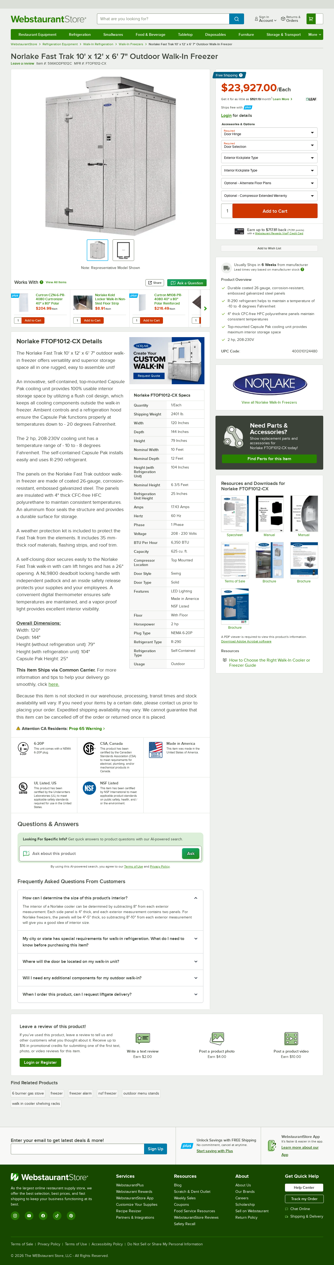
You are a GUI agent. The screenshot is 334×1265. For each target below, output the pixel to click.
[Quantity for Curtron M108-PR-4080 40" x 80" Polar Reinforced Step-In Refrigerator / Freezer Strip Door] (136, 320)
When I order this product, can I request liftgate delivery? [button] (77, 994)
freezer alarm (80, 1093)
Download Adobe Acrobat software (246, 641)
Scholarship (245, 1205)
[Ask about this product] (110, 853)
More (314, 34)
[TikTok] (57, 1215)
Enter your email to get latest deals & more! (57, 1140)
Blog (178, 1185)
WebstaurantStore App (135, 1198)
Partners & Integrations (135, 1217)
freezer (57, 1093)
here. (53, 684)
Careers (242, 1198)
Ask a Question (187, 283)
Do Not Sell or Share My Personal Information (165, 1244)
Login (226, 115)
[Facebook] (43, 1215)
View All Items (56, 282)
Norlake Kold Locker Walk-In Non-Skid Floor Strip (110, 299)
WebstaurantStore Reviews (196, 1217)
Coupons (181, 1205)
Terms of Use (133, 866)
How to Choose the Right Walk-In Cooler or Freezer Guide (269, 663)
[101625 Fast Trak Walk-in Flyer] (234, 608)
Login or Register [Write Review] (40, 1062)
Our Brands (245, 1192)
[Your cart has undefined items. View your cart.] (315, 18)
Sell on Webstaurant (252, 1211)
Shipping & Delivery (304, 1216)
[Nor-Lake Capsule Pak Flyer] (304, 562)
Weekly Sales (185, 1198)
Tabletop (185, 34)
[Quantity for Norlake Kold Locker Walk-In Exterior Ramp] (195, 320)
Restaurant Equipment (37, 34)
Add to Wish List (269, 248)
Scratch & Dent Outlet (192, 1192)
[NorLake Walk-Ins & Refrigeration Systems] (269, 562)
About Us (243, 1185)
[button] (97, 250)
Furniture (246, 34)
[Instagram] (15, 1215)
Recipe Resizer (128, 1211)
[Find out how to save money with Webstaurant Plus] (16, 296)
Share (155, 283)
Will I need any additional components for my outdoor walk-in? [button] (82, 978)
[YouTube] (29, 1215)
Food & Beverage (150, 34)
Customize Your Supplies (137, 1205)
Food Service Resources (194, 1211)
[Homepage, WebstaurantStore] (49, 19)
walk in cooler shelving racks (36, 1104)
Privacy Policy (160, 866)
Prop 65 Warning (85, 728)
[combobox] (163, 18)
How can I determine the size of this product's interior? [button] (75, 898)
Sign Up (155, 1149)
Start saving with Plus (215, 1151)
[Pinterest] (71, 1215)
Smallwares (113, 34)
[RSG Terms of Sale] (234, 562)
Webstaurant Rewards (134, 1192)
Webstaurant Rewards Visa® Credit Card (279, 233)
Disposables (215, 34)
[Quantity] (227, 211)
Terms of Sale (22, 1244)
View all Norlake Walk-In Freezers (269, 402)
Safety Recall (184, 1224)
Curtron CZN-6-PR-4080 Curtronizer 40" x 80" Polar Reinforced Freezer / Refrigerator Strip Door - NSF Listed (50, 299)
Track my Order (304, 1199)
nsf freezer (107, 1093)
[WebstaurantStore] (55, 1177)
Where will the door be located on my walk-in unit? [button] (71, 961)
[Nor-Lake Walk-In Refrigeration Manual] (304, 515)
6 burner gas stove (28, 1093)
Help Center (304, 1187)
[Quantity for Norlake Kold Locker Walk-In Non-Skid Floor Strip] (77, 320)
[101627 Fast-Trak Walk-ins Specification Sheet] (234, 515)
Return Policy (246, 1217)
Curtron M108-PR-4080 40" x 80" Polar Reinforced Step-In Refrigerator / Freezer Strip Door (169, 299)
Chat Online (297, 1209)
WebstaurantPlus (130, 1185)
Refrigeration (80, 34)
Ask (190, 853)
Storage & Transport (284, 34)
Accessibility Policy (107, 1244)
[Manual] (269, 515)
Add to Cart (33, 320)
